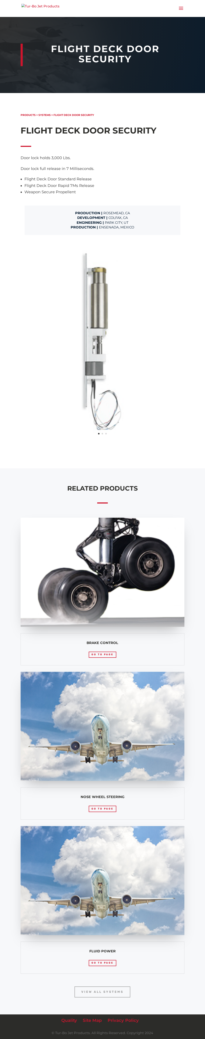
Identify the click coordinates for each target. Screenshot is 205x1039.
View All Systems (102, 992)
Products (28, 115)
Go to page (102, 654)
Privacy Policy (123, 1020)
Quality (69, 1020)
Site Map (92, 1020)
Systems (44, 115)
